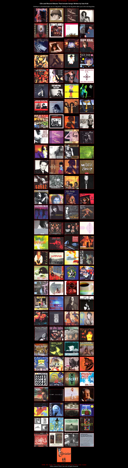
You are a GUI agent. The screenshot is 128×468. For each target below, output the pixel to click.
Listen (58, 464)
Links (79, 464)
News (67, 464)
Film (54, 464)
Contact (84, 464)
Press (75, 464)
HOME (43, 464)
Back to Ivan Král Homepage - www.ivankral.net (64, 0)
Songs (50, 464)
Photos (71, 464)
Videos (63, 464)
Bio (47, 464)
